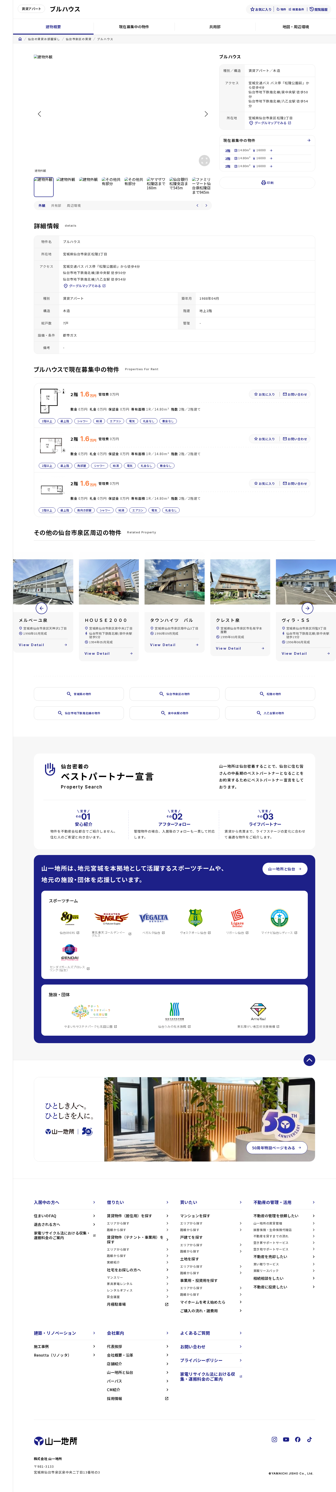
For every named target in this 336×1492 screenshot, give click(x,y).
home (20, 39)
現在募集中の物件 (134, 26)
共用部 (214, 26)
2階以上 (47, 421)
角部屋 (81, 466)
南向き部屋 (84, 510)
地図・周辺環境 (296, 26)
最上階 (64, 421)
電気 (132, 421)
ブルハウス (105, 39)
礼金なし (148, 421)
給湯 (99, 421)
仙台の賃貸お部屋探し (44, 39)
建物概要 (53, 26)
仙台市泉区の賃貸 (78, 39)
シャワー (82, 421)
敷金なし (168, 421)
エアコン (115, 421)
